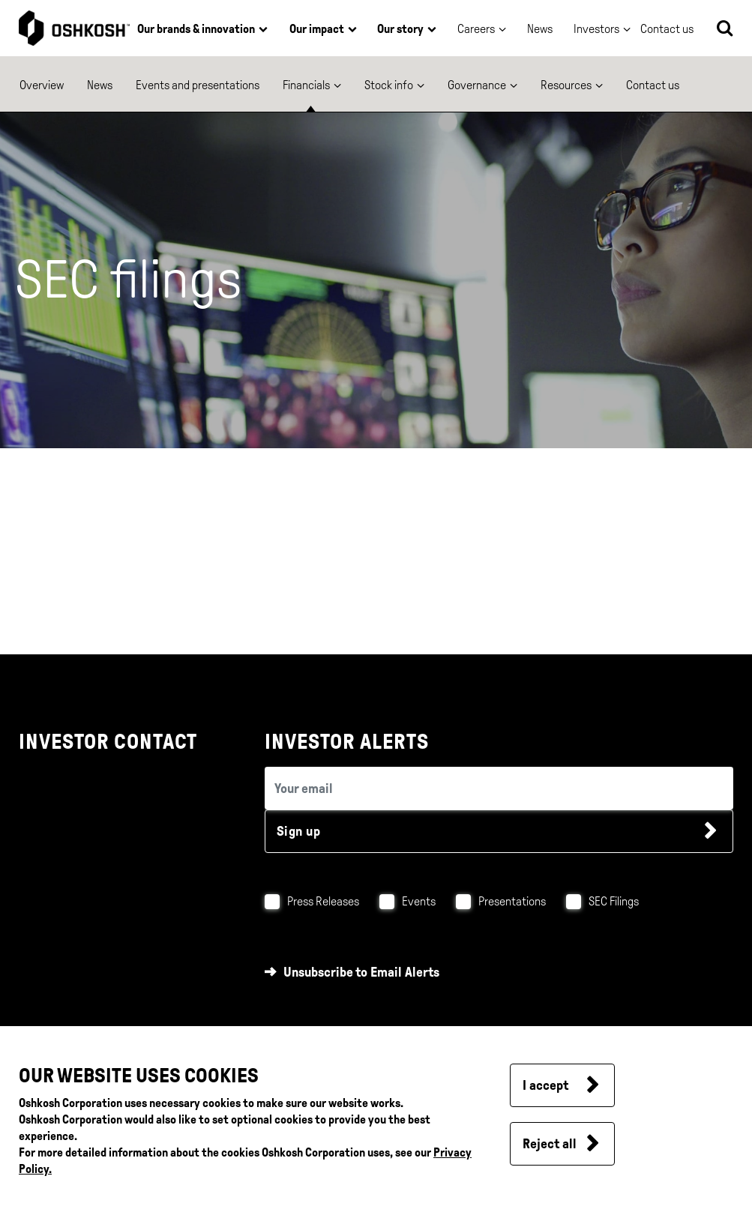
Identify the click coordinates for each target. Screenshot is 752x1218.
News (540, 28)
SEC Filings (614, 901)
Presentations (512, 901)
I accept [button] (545, 1085)
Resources (566, 85)
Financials (306, 85)
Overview (41, 85)
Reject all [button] (550, 1143)
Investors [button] (596, 28)
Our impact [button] (316, 28)
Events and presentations (197, 85)
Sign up (299, 831)
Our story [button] (400, 28)
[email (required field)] (499, 788)
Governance (477, 85)
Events (419, 901)
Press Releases (323, 901)
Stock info (388, 85)
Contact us (652, 85)
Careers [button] (476, 28)
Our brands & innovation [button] (196, 28)
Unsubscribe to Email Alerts (361, 972)
